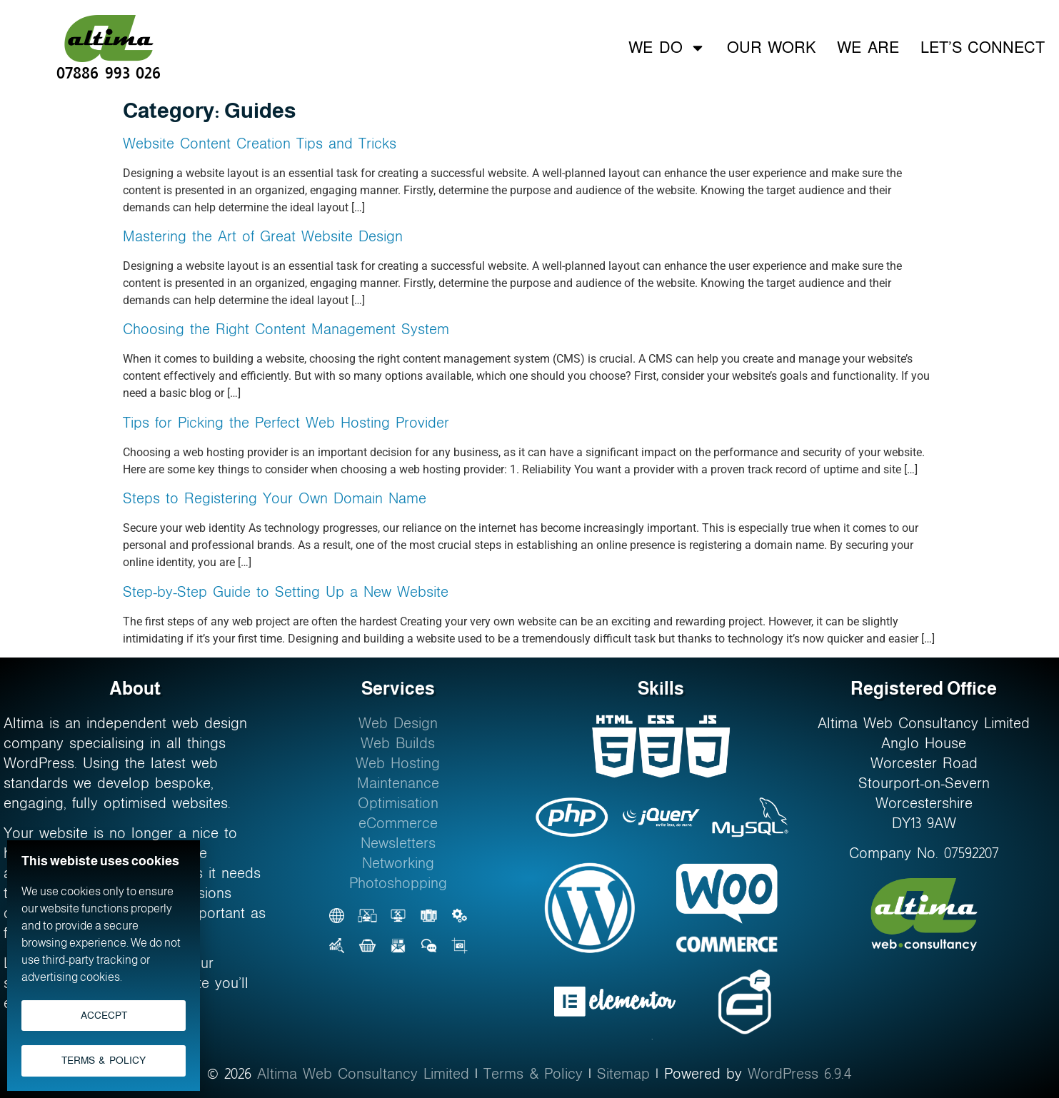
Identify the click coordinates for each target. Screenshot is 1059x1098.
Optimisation (398, 803)
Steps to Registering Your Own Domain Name (274, 498)
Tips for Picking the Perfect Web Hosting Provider (286, 422)
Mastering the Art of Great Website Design (263, 236)
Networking (398, 863)
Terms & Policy (533, 1074)
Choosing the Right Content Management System (286, 329)
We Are (867, 47)
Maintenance (398, 783)
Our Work (771, 47)
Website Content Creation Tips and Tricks (259, 143)
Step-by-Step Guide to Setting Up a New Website (285, 592)
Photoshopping (398, 883)
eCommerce (398, 823)
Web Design (398, 723)
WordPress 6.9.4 (800, 1074)
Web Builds (398, 743)
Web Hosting (398, 763)
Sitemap (623, 1074)
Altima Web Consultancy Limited (363, 1074)
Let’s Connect (982, 47)
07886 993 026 (108, 72)
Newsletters (398, 843)
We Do (666, 48)
